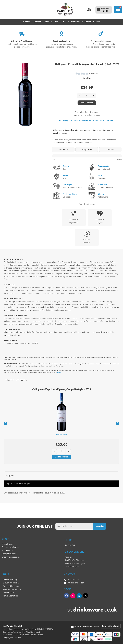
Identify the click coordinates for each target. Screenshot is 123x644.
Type (56, 22)
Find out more (61, 434)
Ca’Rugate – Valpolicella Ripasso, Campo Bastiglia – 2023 (61, 389)
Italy (76, 130)
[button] (5, 423)
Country (37, 22)
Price (64, 22)
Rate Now (86, 78)
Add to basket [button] (61, 456)
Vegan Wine (101, 130)
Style (47, 22)
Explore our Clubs (92, 22)
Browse (26, 22)
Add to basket (87, 102)
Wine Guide (75, 22)
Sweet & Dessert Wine (87, 130)
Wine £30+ (110, 130)
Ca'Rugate (62, 133)
